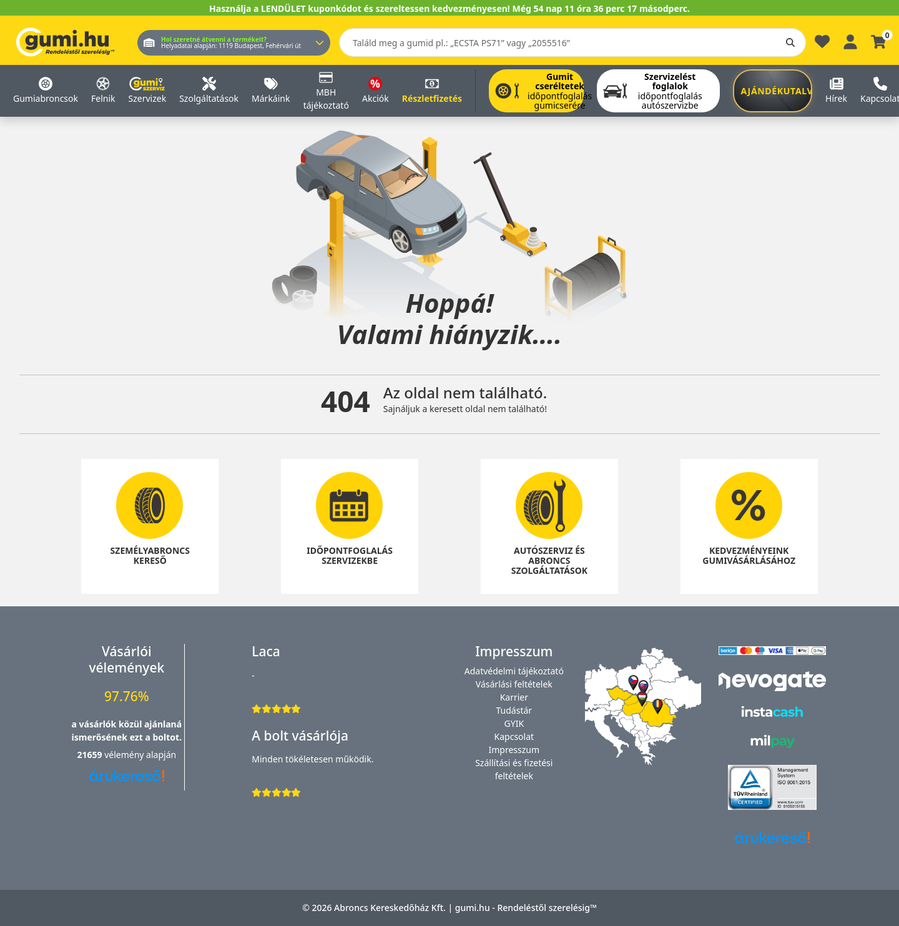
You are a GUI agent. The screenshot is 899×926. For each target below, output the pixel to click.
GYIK (514, 723)
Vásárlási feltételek (514, 684)
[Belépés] (850, 40)
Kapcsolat (514, 736)
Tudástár (514, 710)
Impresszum (514, 750)
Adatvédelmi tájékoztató (514, 671)
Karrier (514, 697)
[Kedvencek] (822, 45)
